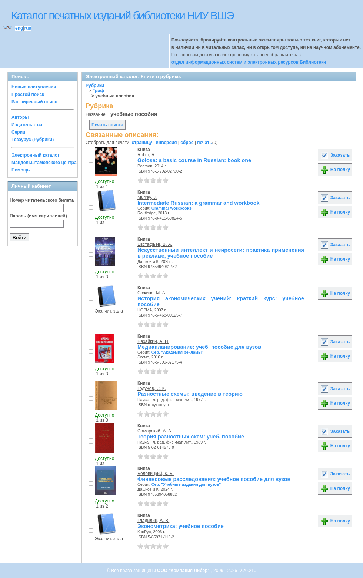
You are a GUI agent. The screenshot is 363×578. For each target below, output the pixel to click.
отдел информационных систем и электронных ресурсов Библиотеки (248, 62)
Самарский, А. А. (154, 431)
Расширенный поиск (34, 101)
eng (19, 28)
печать (204, 142)
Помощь (20, 170)
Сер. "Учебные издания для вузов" (186, 484)
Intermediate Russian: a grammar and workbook (198, 203)
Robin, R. (146, 154)
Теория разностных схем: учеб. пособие (190, 437)
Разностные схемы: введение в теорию (190, 394)
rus (27, 28)
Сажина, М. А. (151, 292)
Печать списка (107, 124)
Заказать (335, 155)
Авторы (20, 117)
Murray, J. (147, 197)
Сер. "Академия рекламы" (177, 352)
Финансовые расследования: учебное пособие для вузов (213, 479)
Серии (18, 132)
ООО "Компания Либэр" (184, 570)
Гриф (98, 90)
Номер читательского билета (42, 200)
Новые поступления (33, 87)
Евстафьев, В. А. (154, 244)
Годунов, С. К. (151, 388)
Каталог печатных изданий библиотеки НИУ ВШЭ (122, 15)
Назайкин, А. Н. (153, 341)
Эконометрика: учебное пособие (180, 526)
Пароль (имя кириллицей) (38, 215)
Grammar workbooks (171, 208)
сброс (186, 142)
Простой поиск (27, 94)
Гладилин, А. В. (153, 520)
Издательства (26, 124)
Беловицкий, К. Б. (155, 473)
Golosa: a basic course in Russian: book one (194, 160)
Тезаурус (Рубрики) (32, 139)
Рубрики (95, 85)
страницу (142, 142)
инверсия (166, 142)
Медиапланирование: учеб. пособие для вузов (199, 347)
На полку (335, 169)
